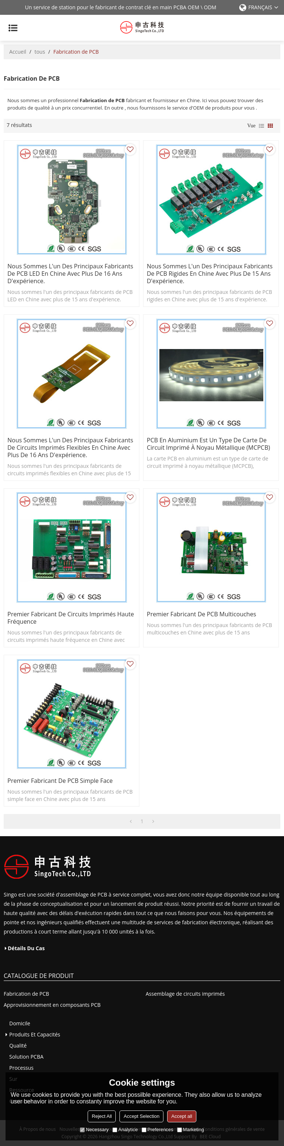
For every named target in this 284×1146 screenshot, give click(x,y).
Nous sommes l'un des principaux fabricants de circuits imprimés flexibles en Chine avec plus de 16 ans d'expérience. (70, 447)
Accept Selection (141, 1116)
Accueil (17, 51)
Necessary (94, 1129)
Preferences (157, 1129)
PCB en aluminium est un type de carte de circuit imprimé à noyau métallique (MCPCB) (208, 443)
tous (39, 51)
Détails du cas (26, 948)
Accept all (181, 1116)
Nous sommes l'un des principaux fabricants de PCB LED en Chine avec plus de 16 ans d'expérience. (70, 273)
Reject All (102, 1116)
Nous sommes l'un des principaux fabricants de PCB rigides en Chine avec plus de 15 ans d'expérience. (210, 273)
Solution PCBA (26, 1056)
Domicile (19, 1023)
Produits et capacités (34, 1034)
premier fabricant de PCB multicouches (201, 614)
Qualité (18, 1045)
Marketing (190, 1129)
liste (261, 126)
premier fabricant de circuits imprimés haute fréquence (70, 617)
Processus (21, 1067)
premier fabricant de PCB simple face (60, 780)
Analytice (125, 1129)
